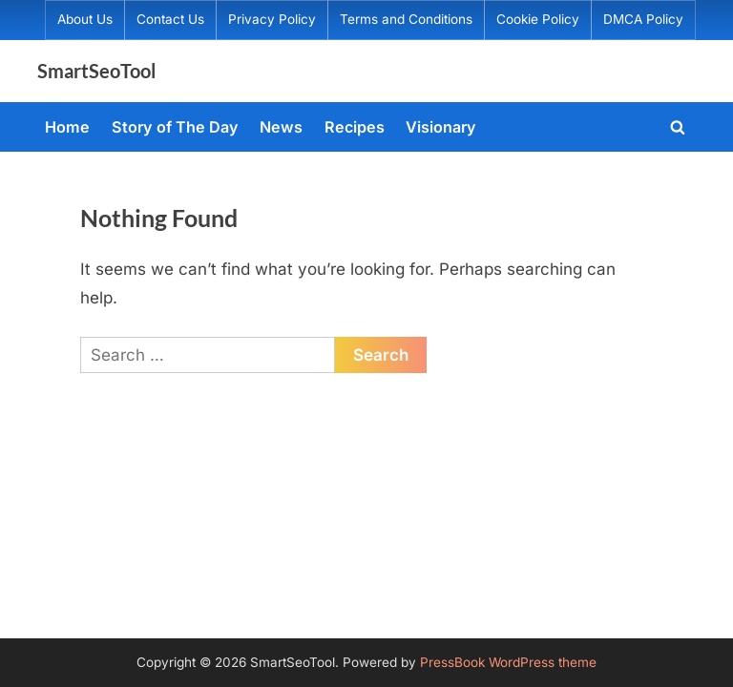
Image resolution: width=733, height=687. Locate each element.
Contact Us (170, 19)
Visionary (441, 126)
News (281, 126)
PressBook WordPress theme (508, 662)
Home (67, 126)
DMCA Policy (643, 19)
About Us (85, 19)
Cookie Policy (537, 19)
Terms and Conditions (406, 19)
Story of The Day (175, 126)
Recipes (355, 126)
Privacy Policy (272, 19)
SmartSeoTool (96, 70)
